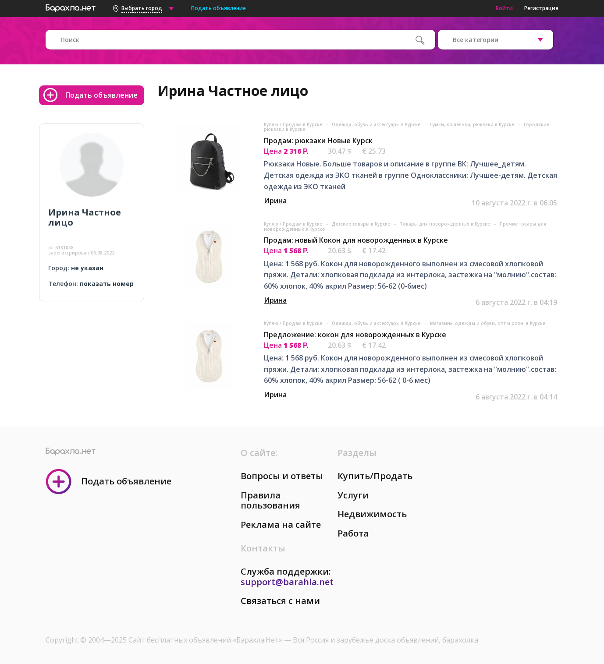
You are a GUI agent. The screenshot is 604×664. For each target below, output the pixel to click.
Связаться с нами (280, 601)
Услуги (353, 495)
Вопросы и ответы (282, 476)
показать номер (107, 283)
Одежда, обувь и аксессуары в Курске (377, 124)
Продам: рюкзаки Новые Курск (318, 140)
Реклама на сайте (281, 524)
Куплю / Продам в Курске (293, 124)
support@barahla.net (287, 582)
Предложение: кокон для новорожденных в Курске (355, 334)
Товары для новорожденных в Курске (445, 224)
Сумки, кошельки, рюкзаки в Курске (472, 124)
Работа (353, 533)
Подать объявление (218, 8)
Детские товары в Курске (361, 224)
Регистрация (541, 8)
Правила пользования (270, 500)
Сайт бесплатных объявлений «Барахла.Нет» (206, 640)
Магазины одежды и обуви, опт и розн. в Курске (487, 323)
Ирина (275, 200)
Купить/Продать (375, 476)
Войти (504, 8)
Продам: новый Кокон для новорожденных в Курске (356, 240)
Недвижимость (372, 514)
